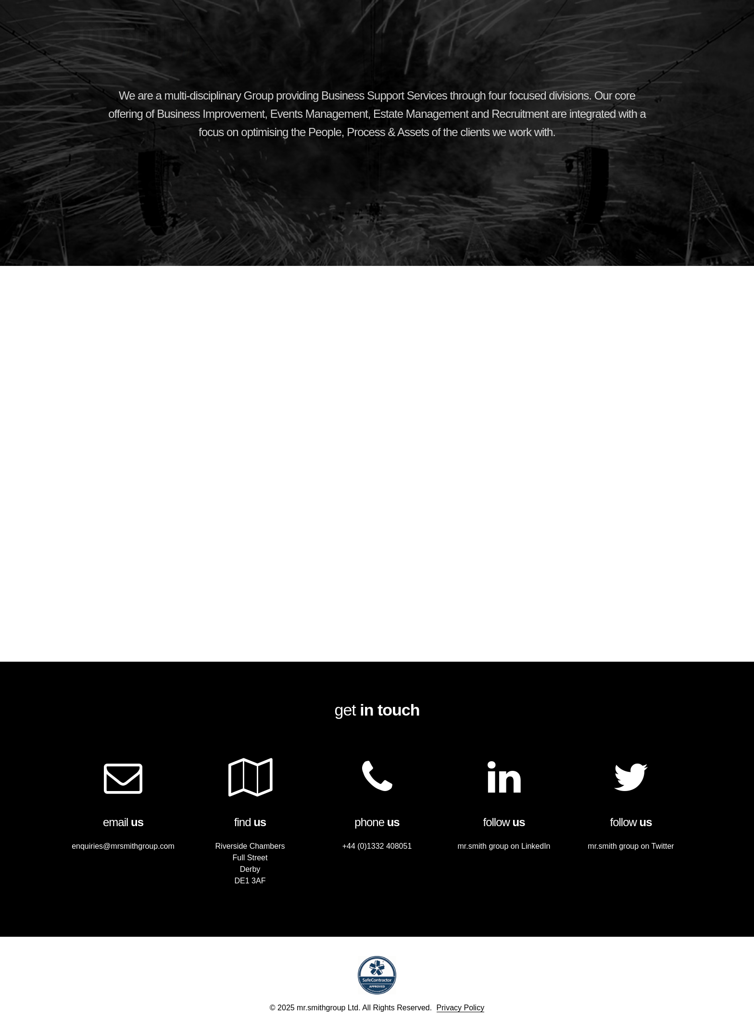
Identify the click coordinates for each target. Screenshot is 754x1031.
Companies (547, 32)
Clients (599, 32)
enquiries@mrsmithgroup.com (123, 846)
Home (497, 32)
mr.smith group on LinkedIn (504, 846)
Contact (648, 32)
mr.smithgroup (135, 40)
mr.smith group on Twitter (631, 846)
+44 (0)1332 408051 (377, 846)
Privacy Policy (461, 1008)
